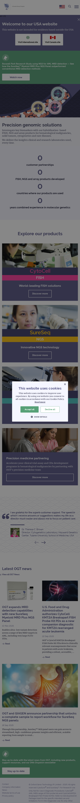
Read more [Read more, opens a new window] (40, 402)
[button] (40, 416)
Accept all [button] (29, 409)
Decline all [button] (50, 409)
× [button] (65, 384)
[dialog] (40, 401)
